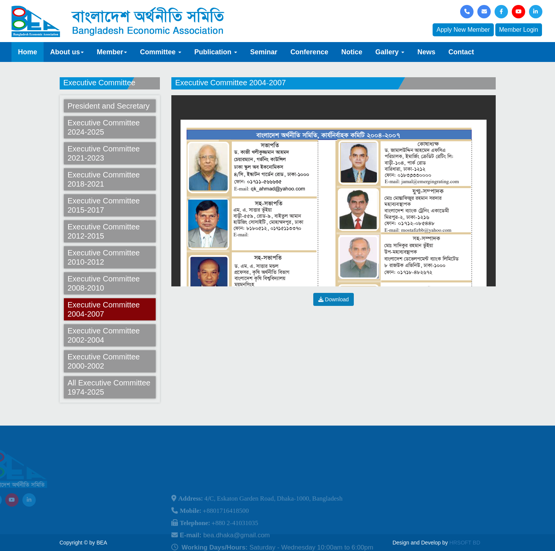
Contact (461, 52)
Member (112, 52)
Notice (351, 52)
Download (333, 299)
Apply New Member (463, 29)
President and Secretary (109, 106)
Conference (309, 52)
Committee (160, 52)
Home (27, 52)
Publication (215, 52)
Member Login (518, 29)
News (426, 52)
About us (67, 52)
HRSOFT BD (464, 543)
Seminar (263, 52)
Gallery (389, 52)
